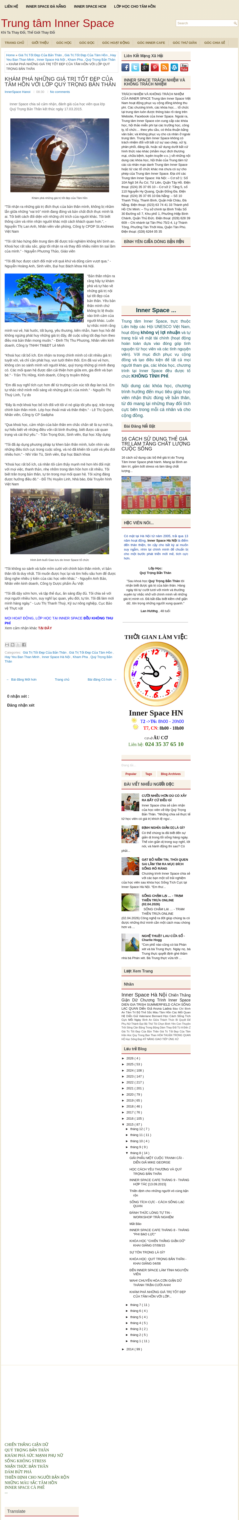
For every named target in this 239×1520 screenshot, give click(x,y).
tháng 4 (136, 1323)
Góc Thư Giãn (185, 43)
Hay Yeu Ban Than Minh (22, 657)
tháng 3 (136, 1329)
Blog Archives (171, 774)
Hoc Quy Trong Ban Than (142, 1035)
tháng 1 (136, 1341)
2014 (130, 1349)
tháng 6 (136, 1311)
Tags (148, 774)
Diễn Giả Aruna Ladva (156, 1008)
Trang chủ (62, 679)
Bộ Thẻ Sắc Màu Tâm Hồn (154, 1012)
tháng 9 (136, 1147)
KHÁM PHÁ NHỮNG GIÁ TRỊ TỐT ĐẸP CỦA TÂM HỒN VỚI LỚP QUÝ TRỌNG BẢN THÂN (60, 81)
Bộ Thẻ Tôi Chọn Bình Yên (160, 1024)
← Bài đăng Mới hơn (21, 679)
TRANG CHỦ (14, 43)
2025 (130, 1064)
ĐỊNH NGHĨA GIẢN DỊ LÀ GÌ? (163, 827)
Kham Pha (75, 59)
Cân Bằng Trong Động (146, 1027)
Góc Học (64, 43)
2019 (130, 1100)
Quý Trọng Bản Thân (100, 59)
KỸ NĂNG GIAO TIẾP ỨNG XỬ (161, 1039)
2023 (130, 1076)
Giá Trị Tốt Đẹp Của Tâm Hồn (86, 55)
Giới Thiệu (40, 43)
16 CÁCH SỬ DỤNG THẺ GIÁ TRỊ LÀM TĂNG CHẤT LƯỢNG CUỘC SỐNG (155, 443)
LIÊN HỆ (11, 6)
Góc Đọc (87, 43)
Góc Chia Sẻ (214, 43)
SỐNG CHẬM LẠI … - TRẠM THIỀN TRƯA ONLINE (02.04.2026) (162, 900)
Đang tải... (128, 765)
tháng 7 (136, 1305)
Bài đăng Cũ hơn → (102, 679)
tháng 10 (137, 1141)
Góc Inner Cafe (151, 43)
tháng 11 (137, 1135)
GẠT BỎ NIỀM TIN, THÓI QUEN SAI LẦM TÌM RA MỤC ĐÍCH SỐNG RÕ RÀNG (165, 864)
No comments (60, 92)
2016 (130, 1118)
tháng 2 (136, 1335)
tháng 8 (136, 1153)
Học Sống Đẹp (134, 1039)
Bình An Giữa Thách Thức (159, 1020)
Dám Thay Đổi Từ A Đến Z (175, 1027)
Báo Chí (179, 1008)
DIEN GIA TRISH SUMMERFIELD (146, 1004)
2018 (130, 1106)
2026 (130, 1058)
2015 (130, 1124)
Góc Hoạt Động (116, 43)
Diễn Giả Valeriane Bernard (144, 1016)
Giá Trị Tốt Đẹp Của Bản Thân (40, 55)
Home (11, 55)
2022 (130, 1082)
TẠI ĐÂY (45, 628)
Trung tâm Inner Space (57, 23)
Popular (131, 774)
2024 (130, 1070)
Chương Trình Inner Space (165, 1000)
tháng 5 (136, 1317)
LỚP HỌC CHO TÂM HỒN (135, 6)
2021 (130, 1088)
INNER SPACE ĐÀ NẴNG (46, 6)
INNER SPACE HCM (90, 6)
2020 (130, 1094)
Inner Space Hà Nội (51, 59)
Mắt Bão (135, 1224)
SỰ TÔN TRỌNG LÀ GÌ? (147, 1252)
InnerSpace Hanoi (18, 92)
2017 (130, 1112)
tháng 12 (137, 1129)
